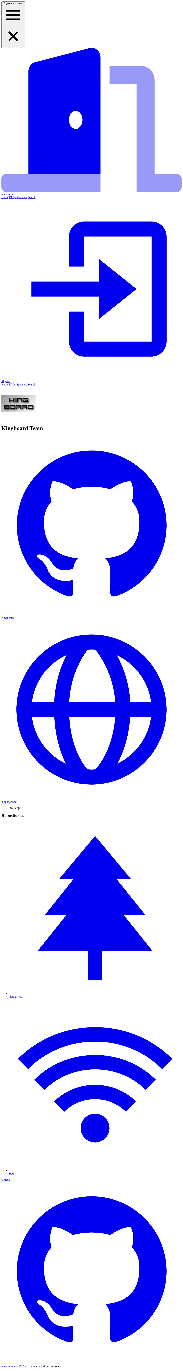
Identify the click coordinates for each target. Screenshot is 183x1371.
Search (32, 197)
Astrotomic (31, 1366)
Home (4, 197)
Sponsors (21, 197)
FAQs (12, 197)
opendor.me (8, 1366)
